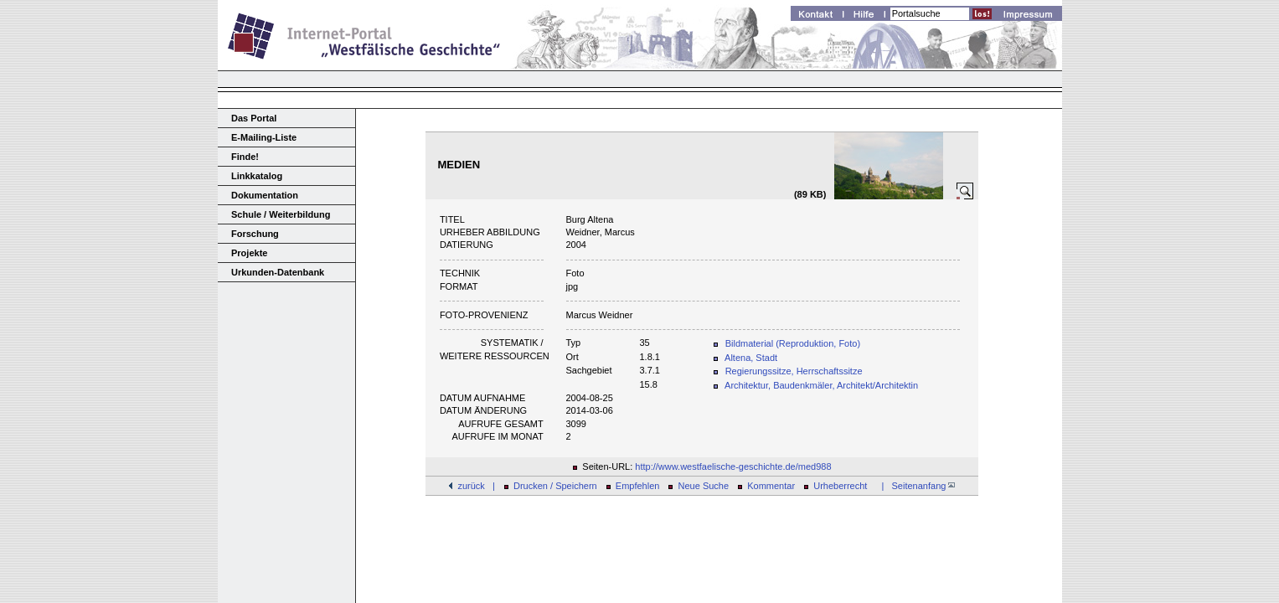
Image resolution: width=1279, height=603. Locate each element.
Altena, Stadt (751, 358)
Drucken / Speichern (555, 486)
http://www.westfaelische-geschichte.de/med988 (733, 466)
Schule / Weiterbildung (280, 214)
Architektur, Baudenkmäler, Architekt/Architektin (821, 385)
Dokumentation (264, 195)
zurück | (475, 486)
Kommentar (771, 486)
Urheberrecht (840, 486)
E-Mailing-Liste (264, 137)
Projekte (249, 253)
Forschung (255, 234)
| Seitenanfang (915, 486)
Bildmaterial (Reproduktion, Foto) (792, 343)
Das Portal (253, 118)
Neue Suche (704, 486)
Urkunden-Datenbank (277, 272)
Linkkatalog (256, 176)
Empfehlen (638, 486)
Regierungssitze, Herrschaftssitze (794, 371)
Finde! (245, 157)
